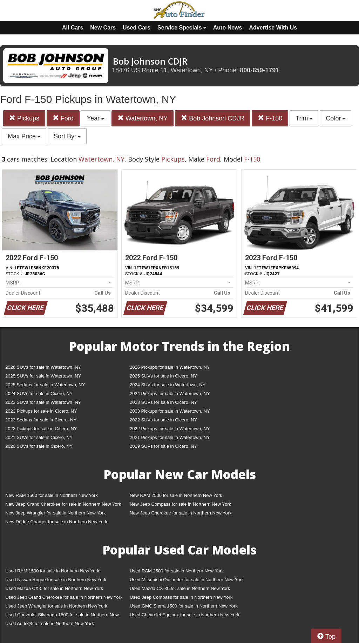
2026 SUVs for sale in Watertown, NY (43, 367)
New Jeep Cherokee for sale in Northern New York (180, 513)
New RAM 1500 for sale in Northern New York (51, 495)
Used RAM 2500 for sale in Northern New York (177, 570)
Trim (304, 118)
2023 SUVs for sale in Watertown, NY (43, 402)
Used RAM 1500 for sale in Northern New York (52, 570)
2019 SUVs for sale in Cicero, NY (163, 446)
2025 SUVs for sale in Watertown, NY (43, 376)
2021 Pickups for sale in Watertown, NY (170, 437)
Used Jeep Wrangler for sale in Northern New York (56, 606)
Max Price (24, 136)
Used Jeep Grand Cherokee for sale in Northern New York (64, 597)
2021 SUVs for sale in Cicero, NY (39, 437)
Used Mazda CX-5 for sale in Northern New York (54, 588)
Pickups (24, 118)
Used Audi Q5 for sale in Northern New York (49, 623)
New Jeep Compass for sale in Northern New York (180, 504)
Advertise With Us (273, 28)
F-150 (270, 118)
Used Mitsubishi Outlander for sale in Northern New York (187, 579)
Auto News (227, 28)
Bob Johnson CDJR (212, 118)
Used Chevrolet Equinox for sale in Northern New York (184, 614)
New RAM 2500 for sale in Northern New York (176, 495)
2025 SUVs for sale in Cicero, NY (163, 376)
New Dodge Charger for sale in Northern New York (56, 521)
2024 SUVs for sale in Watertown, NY (167, 384)
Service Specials (181, 28)
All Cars (72, 28)
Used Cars (136, 28)
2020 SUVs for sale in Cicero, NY (39, 446)
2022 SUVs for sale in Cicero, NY (163, 419)
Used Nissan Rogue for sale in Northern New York (55, 579)
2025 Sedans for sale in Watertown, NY (45, 384)
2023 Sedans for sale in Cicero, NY (40, 419)
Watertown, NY (142, 118)
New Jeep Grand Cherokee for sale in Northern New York (63, 504)
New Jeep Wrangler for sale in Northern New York (55, 513)
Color (335, 118)
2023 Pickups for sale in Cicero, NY (41, 411)
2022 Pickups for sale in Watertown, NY (170, 428)
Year (95, 118)
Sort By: (67, 136)
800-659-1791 (259, 70)
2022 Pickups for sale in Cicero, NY (41, 428)
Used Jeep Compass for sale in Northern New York (181, 597)
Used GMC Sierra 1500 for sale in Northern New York (184, 606)
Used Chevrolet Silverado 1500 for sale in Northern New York (62, 616)
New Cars (103, 28)
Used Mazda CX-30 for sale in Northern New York (180, 588)
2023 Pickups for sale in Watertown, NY (170, 411)
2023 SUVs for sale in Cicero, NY (163, 402)
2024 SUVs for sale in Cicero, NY (39, 393)
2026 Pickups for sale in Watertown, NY (170, 367)
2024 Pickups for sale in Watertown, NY (170, 393)
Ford (63, 118)
